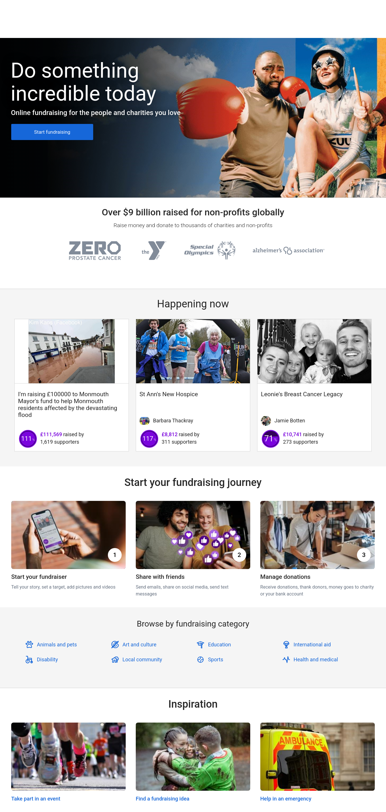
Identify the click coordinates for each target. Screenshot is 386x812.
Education (219, 644)
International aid (312, 644)
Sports (215, 659)
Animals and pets (57, 644)
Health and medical (316, 659)
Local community (142, 659)
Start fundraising (52, 132)
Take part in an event (35, 799)
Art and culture (139, 644)
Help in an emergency (286, 799)
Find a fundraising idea (162, 799)
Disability (47, 659)
